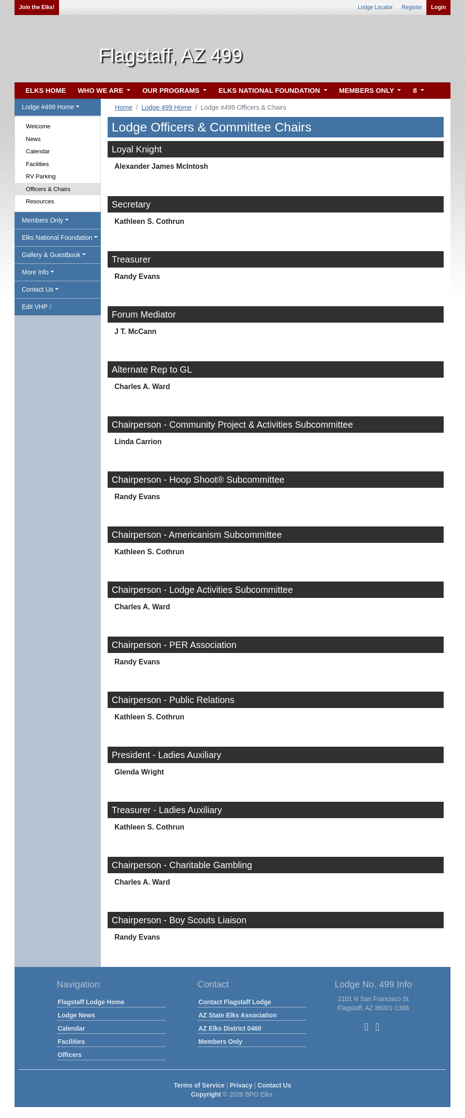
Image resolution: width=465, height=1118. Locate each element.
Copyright (206, 1094)
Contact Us (274, 1085)
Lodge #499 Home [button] (48, 107)
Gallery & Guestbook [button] (51, 254)
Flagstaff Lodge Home (91, 1002)
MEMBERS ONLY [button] (367, 90)
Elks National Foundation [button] (57, 237)
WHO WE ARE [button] (101, 90)
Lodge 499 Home (166, 107)
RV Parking (41, 176)
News (33, 139)
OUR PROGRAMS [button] (171, 90)
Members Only (220, 1041)
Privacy (241, 1085)
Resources (40, 201)
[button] (417, 91)
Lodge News (76, 1015)
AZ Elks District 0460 (230, 1028)
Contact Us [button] (37, 289)
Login (438, 7)
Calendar (38, 151)
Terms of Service (199, 1085)
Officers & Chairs (48, 189)
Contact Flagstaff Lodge (234, 1002)
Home (123, 107)
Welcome (38, 126)
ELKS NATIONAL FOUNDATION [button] (270, 90)
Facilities (37, 164)
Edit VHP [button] (37, 306)
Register (412, 7)
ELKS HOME (45, 90)
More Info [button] (35, 272)
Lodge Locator (375, 7)
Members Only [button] (42, 220)
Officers (70, 1054)
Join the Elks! (36, 7)
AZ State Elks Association (237, 1015)
